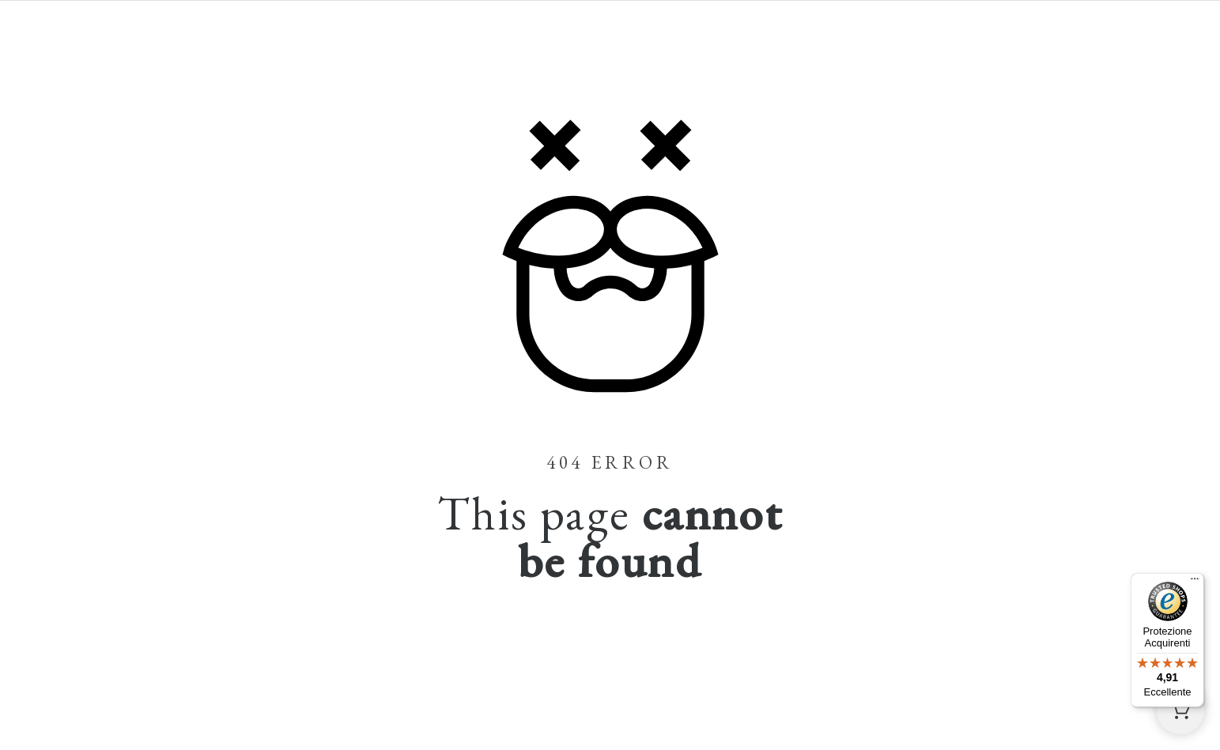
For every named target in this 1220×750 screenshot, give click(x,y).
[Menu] (1194, 582)
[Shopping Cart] (1180, 710)
